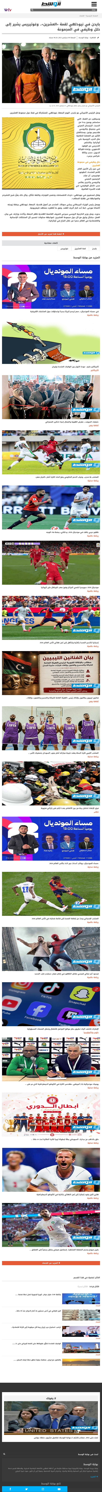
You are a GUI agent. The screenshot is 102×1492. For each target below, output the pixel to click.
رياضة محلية (93, 481)
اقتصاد (81, 15)
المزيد (94, 1477)
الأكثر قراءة (94, 1286)
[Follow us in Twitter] (26, 1489)
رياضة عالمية (93, 315)
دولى (96, 812)
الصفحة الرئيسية (92, 15)
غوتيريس (64, 248)
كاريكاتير (95, 370)
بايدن (94, 248)
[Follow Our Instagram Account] (43, 1489)
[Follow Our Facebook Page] (10, 1489)
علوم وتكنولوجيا (91, 1032)
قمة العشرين (80, 248)
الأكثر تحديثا (83, 1286)
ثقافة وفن (94, 425)
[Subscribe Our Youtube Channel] (59, 1489)
